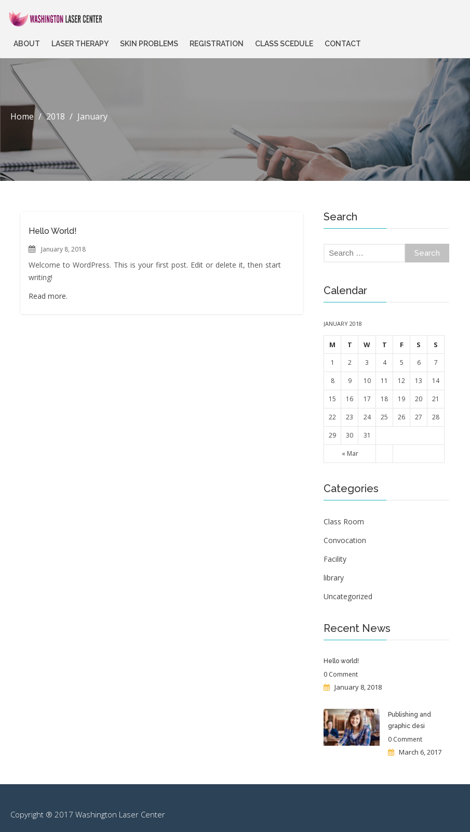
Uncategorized (348, 596)
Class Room (344, 521)
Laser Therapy (80, 43)
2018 (55, 116)
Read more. (48, 296)
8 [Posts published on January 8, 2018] (332, 380)
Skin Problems (149, 43)
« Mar (350, 453)
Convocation (345, 540)
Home (22, 116)
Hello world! (53, 231)
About (27, 43)
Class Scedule (284, 43)
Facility (335, 559)
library (334, 578)
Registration (217, 43)
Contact (343, 43)
